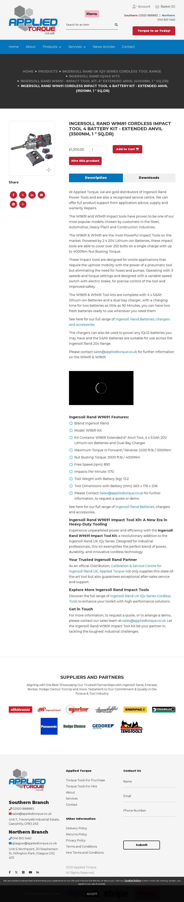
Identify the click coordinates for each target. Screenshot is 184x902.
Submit (141, 845)
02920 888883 (148, 15)
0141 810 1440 (166, 19)
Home (14, 47)
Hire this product (85, 160)
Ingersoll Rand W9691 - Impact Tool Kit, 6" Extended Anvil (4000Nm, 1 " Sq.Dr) (94, 81)
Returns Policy (76, 834)
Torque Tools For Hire (81, 786)
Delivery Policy (76, 828)
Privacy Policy (76, 840)
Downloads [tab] (149, 178)
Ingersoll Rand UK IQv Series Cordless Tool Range (112, 71)
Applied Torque (112, 571)
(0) (168, 6)
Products (50, 47)
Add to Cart (127, 149)
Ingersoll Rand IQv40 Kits (94, 76)
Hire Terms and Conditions (85, 852)
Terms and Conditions (81, 846)
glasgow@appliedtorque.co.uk (34, 843)
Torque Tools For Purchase (85, 780)
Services (75, 47)
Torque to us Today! (154, 30)
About (31, 47)
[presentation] (150, 826)
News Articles (104, 47)
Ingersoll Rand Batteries (135, 507)
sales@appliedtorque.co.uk (115, 352)
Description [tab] (96, 178)
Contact (128, 47)
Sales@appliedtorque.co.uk (121, 493)
